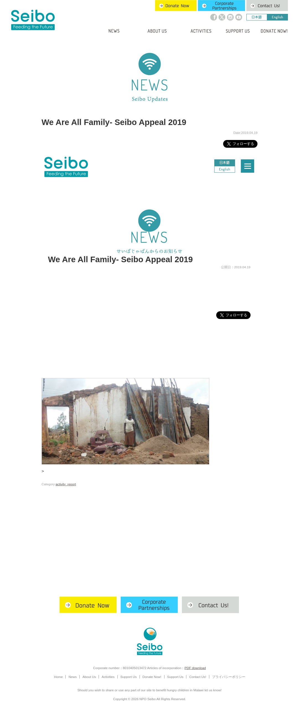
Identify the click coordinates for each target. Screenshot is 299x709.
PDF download (195, 668)
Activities (108, 677)
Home (58, 677)
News (72, 677)
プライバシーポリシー (228, 677)
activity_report (66, 484)
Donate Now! (152, 677)
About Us (89, 677)
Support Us (128, 677)
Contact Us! (197, 677)
